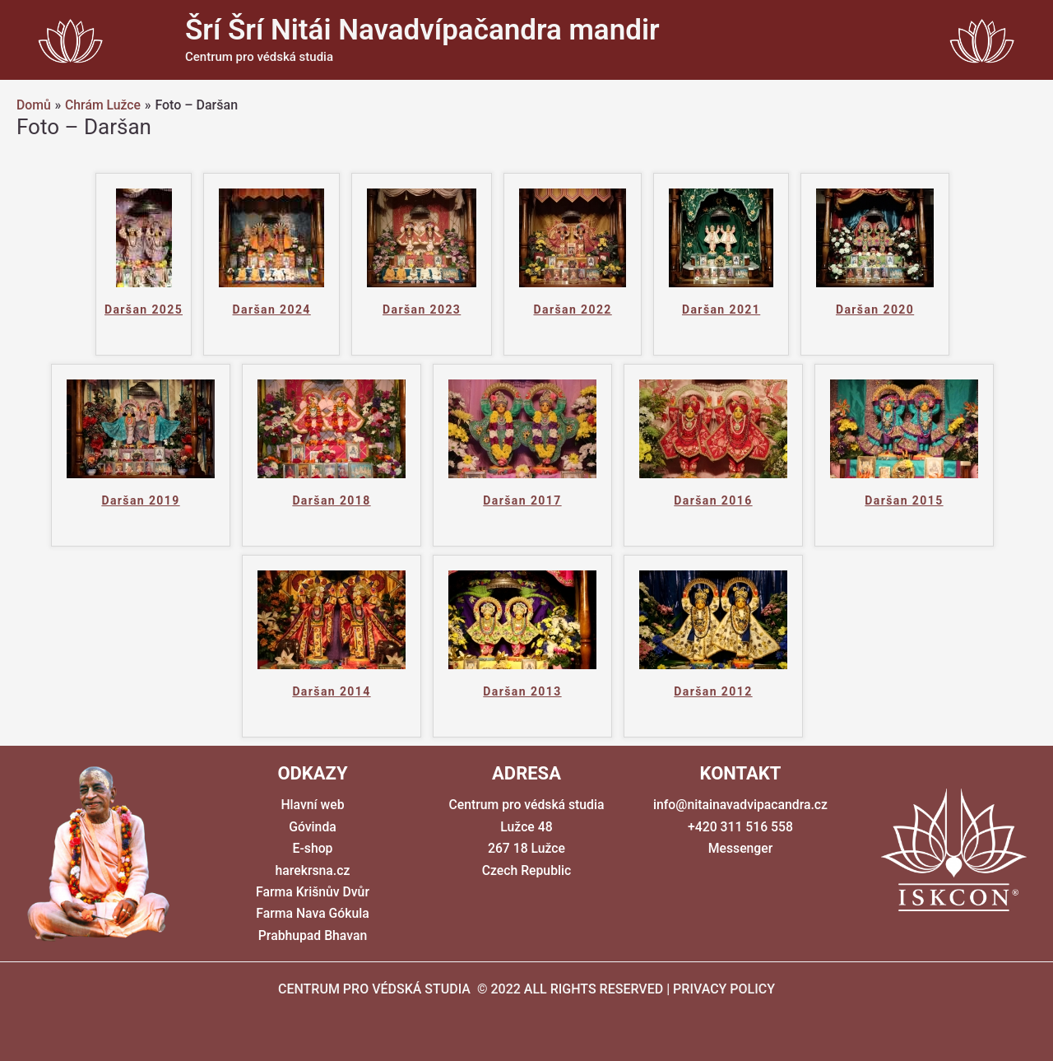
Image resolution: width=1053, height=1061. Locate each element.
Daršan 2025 (143, 309)
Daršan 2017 (522, 500)
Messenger (740, 848)
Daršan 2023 (422, 309)
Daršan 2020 (875, 309)
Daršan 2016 (713, 500)
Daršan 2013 (522, 691)
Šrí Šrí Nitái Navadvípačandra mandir (422, 30)
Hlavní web (313, 804)
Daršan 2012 (713, 691)
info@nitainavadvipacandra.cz (740, 804)
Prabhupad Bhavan (312, 935)
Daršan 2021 (721, 309)
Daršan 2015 (904, 500)
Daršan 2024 (272, 309)
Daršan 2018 (331, 500)
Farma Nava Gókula (312, 913)
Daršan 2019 (140, 500)
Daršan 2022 (572, 309)
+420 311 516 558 (740, 827)
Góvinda (312, 827)
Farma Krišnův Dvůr (312, 892)
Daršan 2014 (331, 691)
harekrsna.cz (312, 870)
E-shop (312, 848)
